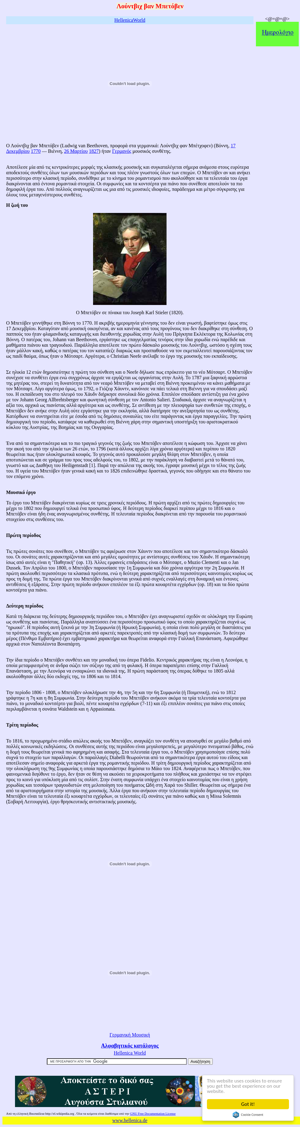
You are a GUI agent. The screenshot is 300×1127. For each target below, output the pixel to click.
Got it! (248, 1104)
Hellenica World (130, 1053)
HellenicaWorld (129, 20)
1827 (94, 151)
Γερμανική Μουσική (130, 1034)
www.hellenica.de (129, 1120)
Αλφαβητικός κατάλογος (130, 1046)
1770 (36, 151)
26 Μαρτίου (76, 151)
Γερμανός (121, 151)
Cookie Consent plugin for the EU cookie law (248, 1114)
